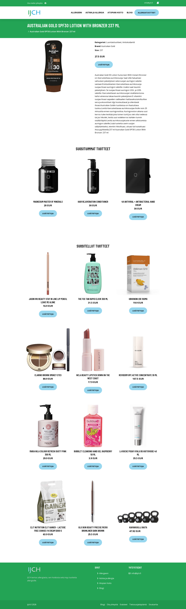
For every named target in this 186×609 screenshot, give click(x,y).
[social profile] (45, 3)
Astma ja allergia (95, 12)
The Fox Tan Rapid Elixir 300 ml (93, 298)
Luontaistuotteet (113, 42)
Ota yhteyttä (112, 604)
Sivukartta (153, 604)
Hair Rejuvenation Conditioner (93, 201)
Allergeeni (76, 12)
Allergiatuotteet (146, 12)
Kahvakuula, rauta (138, 527)
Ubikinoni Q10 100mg (138, 298)
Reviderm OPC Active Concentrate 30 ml (138, 375)
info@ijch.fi (148, 3)
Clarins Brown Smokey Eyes (48, 375)
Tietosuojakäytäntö (138, 604)
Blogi (130, 12)
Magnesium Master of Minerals (48, 201)
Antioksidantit (128, 42)
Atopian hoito (115, 12)
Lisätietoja (103, 64)
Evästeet (123, 604)
